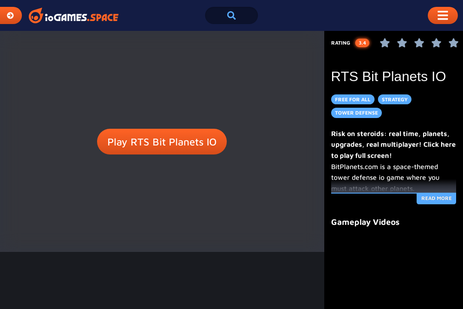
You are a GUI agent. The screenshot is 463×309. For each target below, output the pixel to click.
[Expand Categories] (11, 15)
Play (161, 141)
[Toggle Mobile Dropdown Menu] (443, 15)
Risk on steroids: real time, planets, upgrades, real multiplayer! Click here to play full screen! (393, 144)
